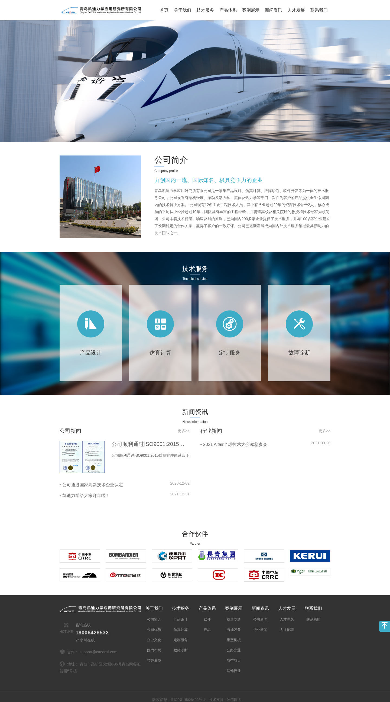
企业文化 (154, 633)
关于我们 (182, 10)
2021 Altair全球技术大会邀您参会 (235, 438)
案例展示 (250, 10)
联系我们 (319, 10)
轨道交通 (233, 613)
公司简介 (167, 159)
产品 (207, 623)
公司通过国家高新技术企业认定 (92, 478)
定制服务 (180, 633)
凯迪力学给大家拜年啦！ (86, 489)
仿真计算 (180, 623)
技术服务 (205, 10)
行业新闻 (260, 623)
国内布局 (154, 643)
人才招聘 (286, 623)
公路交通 (233, 643)
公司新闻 (260, 613)
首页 (164, 10)
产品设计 (180, 613)
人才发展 (296, 10)
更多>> (184, 424)
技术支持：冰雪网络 (227, 693)
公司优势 (154, 623)
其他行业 (233, 664)
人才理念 (286, 613)
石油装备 (233, 623)
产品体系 (228, 10)
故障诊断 (180, 643)
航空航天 (233, 654)
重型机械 (233, 633)
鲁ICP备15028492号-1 (186, 693)
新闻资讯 (273, 10)
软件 (207, 613)
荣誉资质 (154, 654)
